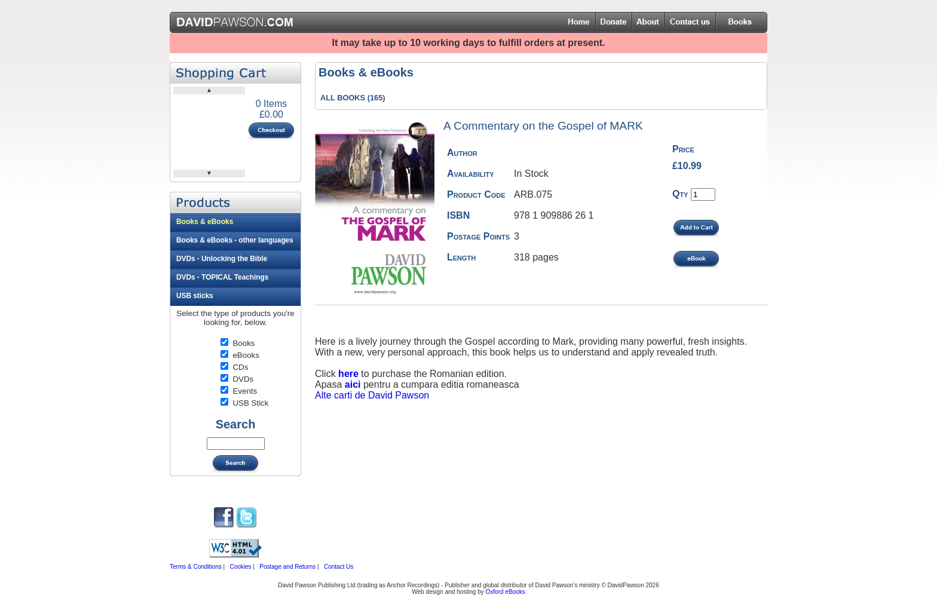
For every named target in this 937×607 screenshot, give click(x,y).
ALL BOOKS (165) (352, 97)
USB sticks (194, 296)
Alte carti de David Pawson (372, 395)
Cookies (240, 566)
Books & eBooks (204, 221)
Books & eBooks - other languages (234, 240)
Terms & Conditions (196, 566)
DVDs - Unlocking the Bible (221, 259)
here (348, 374)
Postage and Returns (287, 566)
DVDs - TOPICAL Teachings (222, 277)
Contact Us (338, 566)
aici (354, 384)
